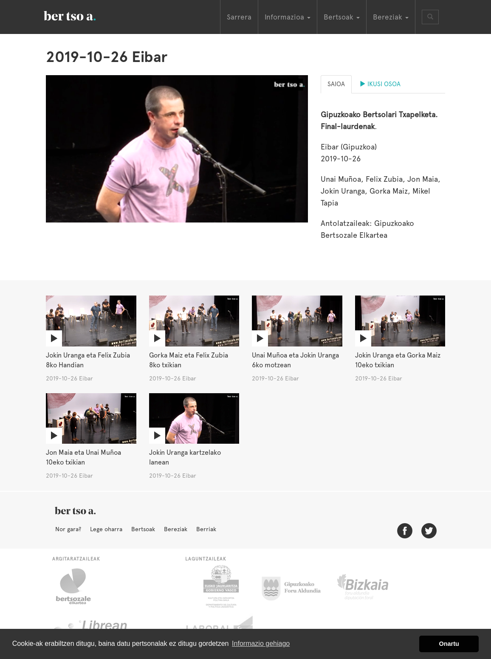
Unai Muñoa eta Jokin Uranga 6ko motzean (295, 360)
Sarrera (239, 17)
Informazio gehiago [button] (261, 643)
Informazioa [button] (287, 17)
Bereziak (175, 529)
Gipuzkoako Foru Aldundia (296, 586)
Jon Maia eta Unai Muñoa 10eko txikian (83, 457)
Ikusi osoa (380, 84)
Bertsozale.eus (78, 586)
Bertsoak (143, 529)
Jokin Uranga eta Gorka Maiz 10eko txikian (397, 360)
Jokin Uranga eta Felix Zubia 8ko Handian (88, 360)
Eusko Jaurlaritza (220, 586)
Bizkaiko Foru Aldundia (372, 586)
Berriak (206, 529)
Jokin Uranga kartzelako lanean (185, 457)
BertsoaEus (82, 15)
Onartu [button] (449, 643)
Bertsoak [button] (342, 17)
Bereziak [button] (391, 17)
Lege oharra (106, 529)
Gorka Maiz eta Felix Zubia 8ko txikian (188, 360)
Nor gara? (68, 529)
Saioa (336, 84)
